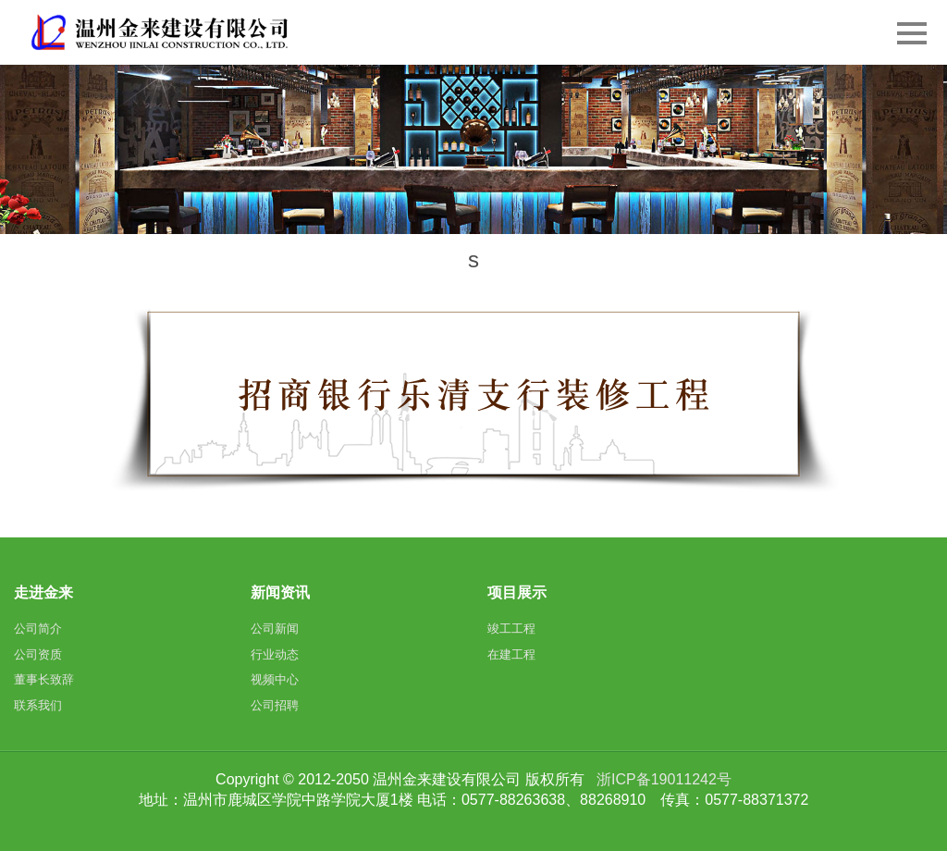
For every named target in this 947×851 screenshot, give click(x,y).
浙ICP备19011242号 (664, 779)
